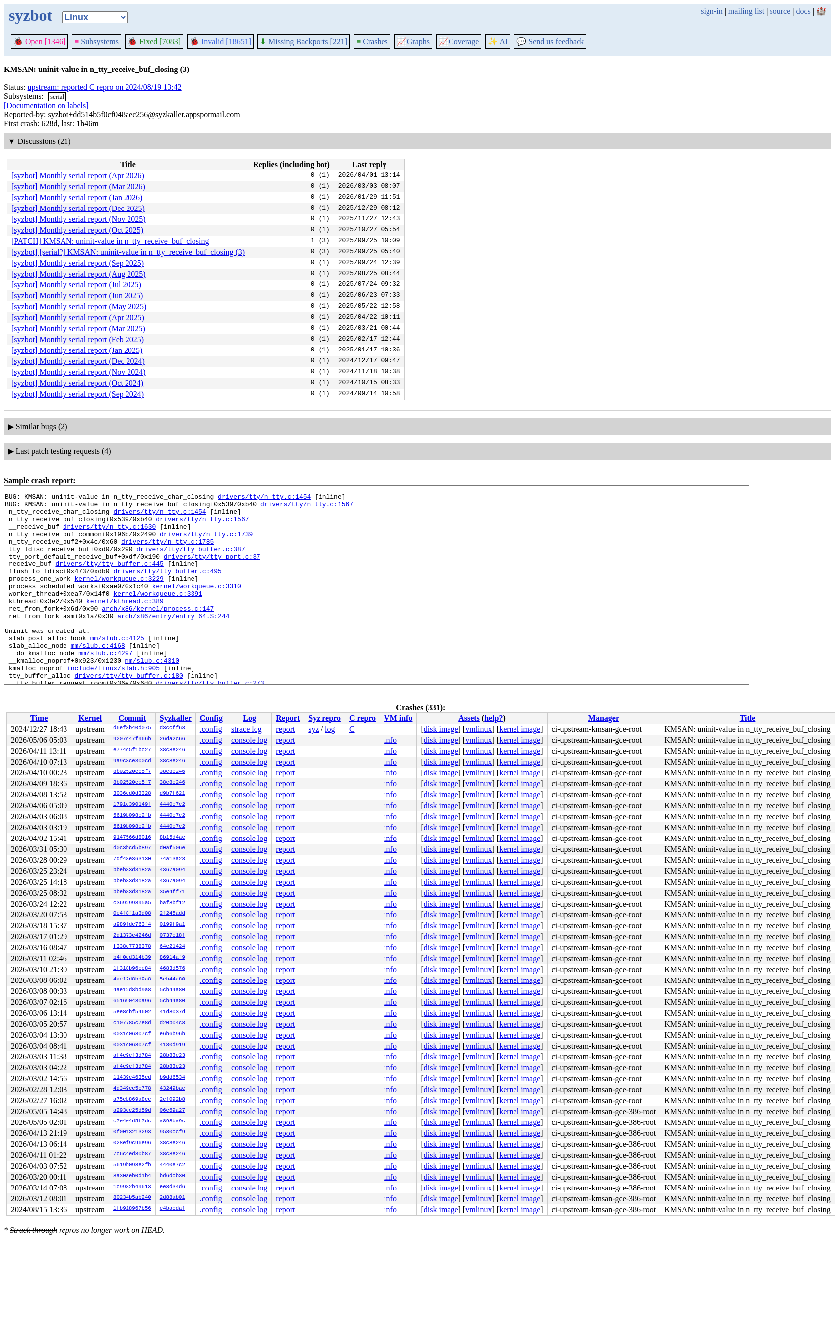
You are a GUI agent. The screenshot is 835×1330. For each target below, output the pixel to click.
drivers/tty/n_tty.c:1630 (109, 535)
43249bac (172, 1088)
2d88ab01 (172, 1197)
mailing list (746, 11)
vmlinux (478, 729)
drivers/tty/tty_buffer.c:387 (190, 562)
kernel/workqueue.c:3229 (118, 597)
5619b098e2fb (132, 815)
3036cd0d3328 (132, 793)
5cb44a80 (172, 979)
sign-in (711, 11)
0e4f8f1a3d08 (132, 913)
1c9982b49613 (132, 1187)
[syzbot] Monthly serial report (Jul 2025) (76, 284)
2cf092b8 (172, 1099)
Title (748, 718)
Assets (469, 718)
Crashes (372, 41)
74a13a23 (172, 859)
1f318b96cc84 (132, 968)
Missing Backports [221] (303, 41)
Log (249, 718)
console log (249, 740)
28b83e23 (172, 1055)
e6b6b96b (172, 1034)
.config (211, 729)
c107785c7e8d (132, 1023)
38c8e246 (172, 750)
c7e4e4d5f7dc (132, 1121)
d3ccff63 (172, 728)
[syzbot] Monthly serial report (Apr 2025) (77, 317)
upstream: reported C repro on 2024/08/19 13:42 (105, 87)
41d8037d (172, 1012)
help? (493, 718)
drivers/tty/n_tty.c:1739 (206, 544)
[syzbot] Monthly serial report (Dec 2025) (78, 208)
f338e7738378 (132, 946)
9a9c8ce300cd (132, 761)
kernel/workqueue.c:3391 (157, 615)
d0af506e (172, 848)
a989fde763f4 (132, 924)
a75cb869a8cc (132, 1099)
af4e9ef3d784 (132, 1055)
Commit (132, 718)
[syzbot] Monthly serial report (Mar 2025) (78, 328)
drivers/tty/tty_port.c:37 (212, 570)
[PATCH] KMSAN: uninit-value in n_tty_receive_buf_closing (110, 241)
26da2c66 (172, 739)
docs (803, 11)
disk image (441, 729)
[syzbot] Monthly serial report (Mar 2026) (78, 186)
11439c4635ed (132, 1077)
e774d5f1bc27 (132, 750)
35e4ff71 (172, 892)
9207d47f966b (132, 739)
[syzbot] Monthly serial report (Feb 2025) (77, 339)
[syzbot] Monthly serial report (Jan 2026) (76, 197)
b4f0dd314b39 (132, 957)
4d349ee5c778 (132, 1088)
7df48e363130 (132, 859)
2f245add (172, 913)
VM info (398, 718)
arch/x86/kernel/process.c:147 (158, 633)
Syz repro (324, 718)
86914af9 (172, 957)
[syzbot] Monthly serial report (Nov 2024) (78, 372)
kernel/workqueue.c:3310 (196, 606)
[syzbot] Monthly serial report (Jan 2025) (76, 350)
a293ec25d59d (132, 1110)
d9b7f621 (172, 793)
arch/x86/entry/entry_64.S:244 (173, 642)
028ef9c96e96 (132, 1143)
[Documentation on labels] (46, 105)
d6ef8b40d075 (132, 728)
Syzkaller (176, 718)
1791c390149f (132, 804)
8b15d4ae (172, 837)
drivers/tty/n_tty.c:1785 (167, 553)
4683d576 (172, 968)
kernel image (519, 729)
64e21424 (172, 946)
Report (288, 718)
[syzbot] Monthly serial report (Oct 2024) (77, 383)
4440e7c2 (172, 804)
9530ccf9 (172, 1132)
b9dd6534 (172, 1077)
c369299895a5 (132, 903)
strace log (246, 729)
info (390, 740)
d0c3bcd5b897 (132, 848)
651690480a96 (132, 1001)
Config (211, 718)
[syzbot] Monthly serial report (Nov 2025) (78, 219)
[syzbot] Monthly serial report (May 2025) (78, 306)
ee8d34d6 (172, 1187)
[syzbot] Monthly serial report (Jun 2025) (77, 295)
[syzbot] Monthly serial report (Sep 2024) (77, 394)
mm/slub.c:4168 (98, 678)
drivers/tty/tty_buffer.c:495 (167, 588)
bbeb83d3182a (132, 870)
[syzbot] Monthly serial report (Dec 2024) (78, 361)
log (330, 729)
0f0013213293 (132, 1132)
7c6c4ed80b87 (132, 1154)
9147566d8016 (132, 837)
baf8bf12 (172, 903)
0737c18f (172, 935)
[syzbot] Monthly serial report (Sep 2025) (77, 263)
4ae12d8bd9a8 (132, 979)
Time (39, 718)
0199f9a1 (172, 924)
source (780, 11)
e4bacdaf (172, 1208)
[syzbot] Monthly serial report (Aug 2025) (78, 274)
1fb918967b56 (132, 1208)
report (285, 729)
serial (57, 96)
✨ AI (498, 41)
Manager (603, 718)
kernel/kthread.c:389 (125, 624)
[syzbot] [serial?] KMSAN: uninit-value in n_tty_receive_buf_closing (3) (128, 252)
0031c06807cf (132, 1034)
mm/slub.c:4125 (117, 669)
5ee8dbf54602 (132, 1012)
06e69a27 (172, 1110)
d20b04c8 (172, 1023)
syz (313, 729)
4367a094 (172, 870)
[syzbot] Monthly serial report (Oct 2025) (77, 230)
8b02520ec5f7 (132, 772)
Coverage (459, 41)
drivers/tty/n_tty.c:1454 (264, 499)
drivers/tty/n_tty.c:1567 (306, 508)
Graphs (413, 41)
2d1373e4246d (132, 935)
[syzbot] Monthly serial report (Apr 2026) (77, 175)
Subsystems (96, 41)
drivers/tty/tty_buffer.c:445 (109, 579)
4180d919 (172, 1045)
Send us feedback (550, 41)
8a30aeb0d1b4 (132, 1176)
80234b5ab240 (132, 1197)
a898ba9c (172, 1121)
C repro (362, 718)
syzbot (30, 15)
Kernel (90, 718)
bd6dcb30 (172, 1176)
